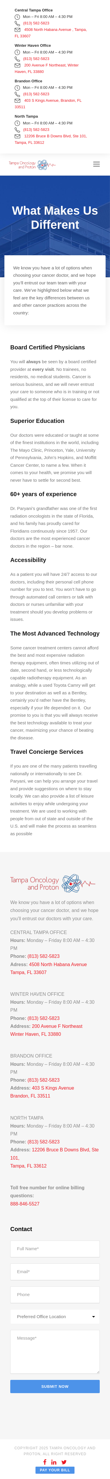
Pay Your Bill (55, 1470)
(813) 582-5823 (36, 23)
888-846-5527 (25, 1203)
